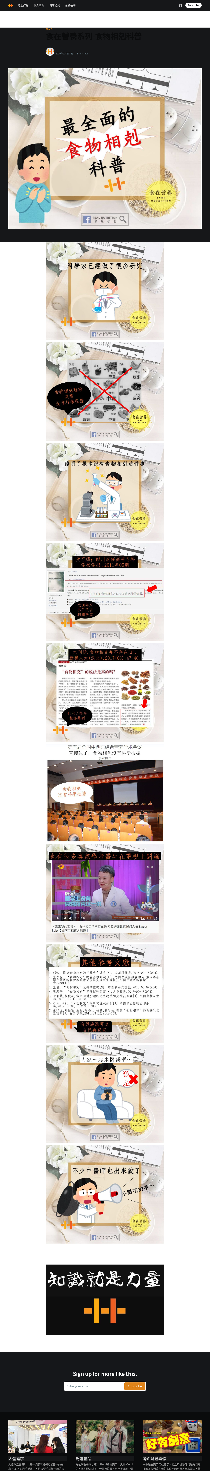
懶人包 (49, 29)
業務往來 (70, 5)
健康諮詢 (54, 5)
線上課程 (23, 5)
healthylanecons (66, 50)
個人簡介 (39, 5)
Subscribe (193, 5)
